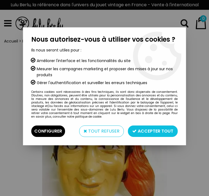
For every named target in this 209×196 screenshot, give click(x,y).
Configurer (48, 131)
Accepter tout (152, 131)
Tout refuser (101, 131)
